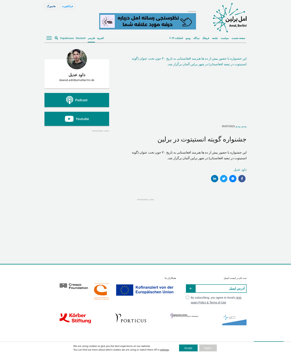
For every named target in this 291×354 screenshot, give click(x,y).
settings (161, 349)
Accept (187, 348)
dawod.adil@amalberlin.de (76, 80)
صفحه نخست (238, 38)
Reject (209, 348)
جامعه (215, 38)
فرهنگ (205, 38)
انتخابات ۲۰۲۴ (176, 38)
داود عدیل (240, 169)
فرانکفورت (67, 6)
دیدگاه (196, 38)
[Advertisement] (76, 158)
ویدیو (188, 38)
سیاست (225, 38)
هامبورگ (51, 6)
